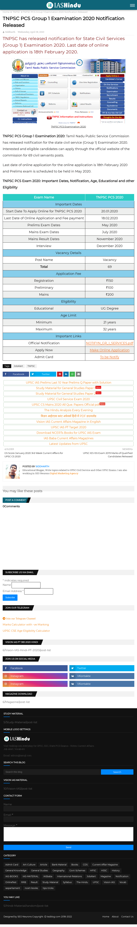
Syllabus (67, 885)
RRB (23, 885)
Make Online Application (110, 350)
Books (74, 867)
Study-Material (50, 885)
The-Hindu (82, 885)
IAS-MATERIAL (31, 879)
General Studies (39, 873)
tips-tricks (48, 890)
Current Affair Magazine (105, 867)
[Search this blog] (52, 772)
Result (34, 885)
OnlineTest (10, 885)
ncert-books (31, 890)
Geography (59, 873)
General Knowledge (15, 873)
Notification (122, 879)
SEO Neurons (24, 919)
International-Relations (69, 879)
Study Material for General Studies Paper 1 (68, 388)
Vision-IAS (109, 885)
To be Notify (109, 357)
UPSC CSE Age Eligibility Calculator (26, 630)
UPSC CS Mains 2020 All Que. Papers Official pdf (68, 404)
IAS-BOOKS (11, 879)
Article (43, 867)
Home (6, 12)
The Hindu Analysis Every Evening (68, 410)
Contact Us (127, 919)
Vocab (123, 885)
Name (7, 584)
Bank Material (59, 867)
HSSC (104, 873)
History (116, 873)
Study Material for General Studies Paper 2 (68, 393)
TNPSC (16, 12)
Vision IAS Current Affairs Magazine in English (68, 421)
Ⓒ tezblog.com (52, 919)
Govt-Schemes (77, 873)
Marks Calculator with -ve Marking (26, 624)
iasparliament (12, 890)
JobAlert (18, 366)
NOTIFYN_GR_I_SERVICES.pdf (109, 343)
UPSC (96, 885)
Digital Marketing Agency (63, 473)
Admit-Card (11, 867)
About (115, 919)
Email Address (13, 591)
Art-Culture (29, 867)
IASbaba (47, 879)
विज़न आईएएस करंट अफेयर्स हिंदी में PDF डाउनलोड (68, 416)
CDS (85, 867)
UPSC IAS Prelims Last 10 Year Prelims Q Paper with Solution (68, 382)
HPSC (93, 873)
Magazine (106, 879)
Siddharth (10, 31)
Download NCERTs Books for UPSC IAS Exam (69, 432)
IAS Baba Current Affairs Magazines (68, 438)
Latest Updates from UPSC (68, 444)
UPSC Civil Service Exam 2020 (68, 399)
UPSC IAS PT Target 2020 (68, 427)
